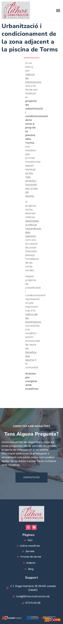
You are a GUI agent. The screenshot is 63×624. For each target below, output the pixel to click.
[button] (58, 10)
